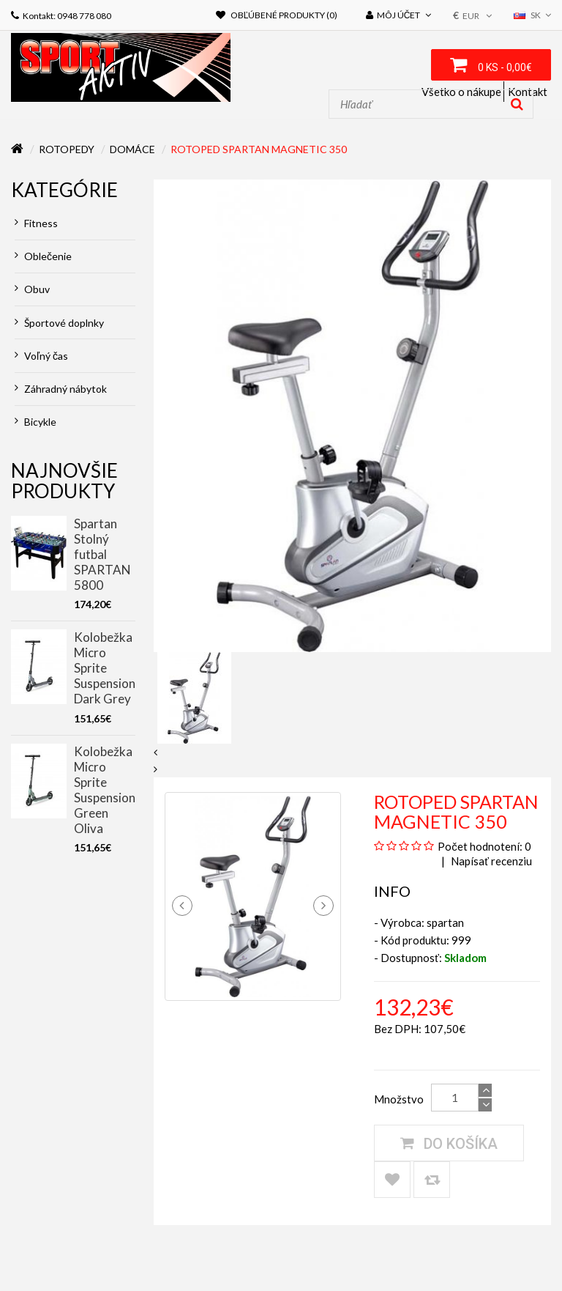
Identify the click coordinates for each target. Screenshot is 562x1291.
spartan (445, 922)
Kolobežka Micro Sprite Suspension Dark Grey (104, 667)
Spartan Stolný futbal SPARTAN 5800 (102, 554)
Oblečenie (43, 256)
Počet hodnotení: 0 (484, 846)
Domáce (132, 149)
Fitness (36, 223)
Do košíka (449, 1143)
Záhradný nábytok (61, 388)
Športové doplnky (59, 323)
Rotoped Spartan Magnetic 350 (259, 149)
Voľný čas (41, 355)
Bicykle (35, 421)
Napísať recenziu (490, 861)
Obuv (32, 289)
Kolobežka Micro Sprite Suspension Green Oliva (104, 790)
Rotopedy (66, 149)
